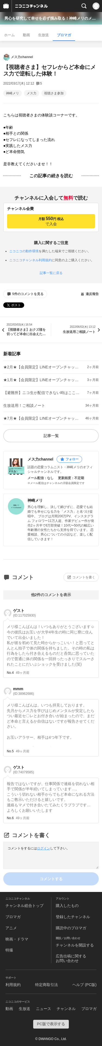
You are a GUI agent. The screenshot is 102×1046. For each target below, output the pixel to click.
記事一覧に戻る (51, 273)
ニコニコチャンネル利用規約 (30, 260)
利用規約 (13, 984)
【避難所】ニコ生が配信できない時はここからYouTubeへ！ (42, 393)
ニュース (43, 1008)
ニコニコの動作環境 (24, 251)
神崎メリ (12, 93)
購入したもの (67, 905)
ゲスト (24, 612)
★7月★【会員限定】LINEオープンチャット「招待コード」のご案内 (42, 418)
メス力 (31, 93)
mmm (23, 691)
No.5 (10, 751)
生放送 (43, 35)
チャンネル (66, 1008)
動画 (26, 35)
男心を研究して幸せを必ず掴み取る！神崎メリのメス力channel (51, 18)
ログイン (43, 848)
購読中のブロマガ (71, 928)
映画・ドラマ (16, 939)
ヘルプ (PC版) (84, 984)
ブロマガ (64, 35)
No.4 (10, 672)
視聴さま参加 (54, 93)
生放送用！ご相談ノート (24, 405)
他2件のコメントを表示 (51, 595)
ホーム (9, 35)
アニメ (11, 928)
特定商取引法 (46, 984)
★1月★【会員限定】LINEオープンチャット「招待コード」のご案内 (42, 380)
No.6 (10, 818)
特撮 (9, 950)
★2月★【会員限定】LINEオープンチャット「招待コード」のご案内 (42, 367)
